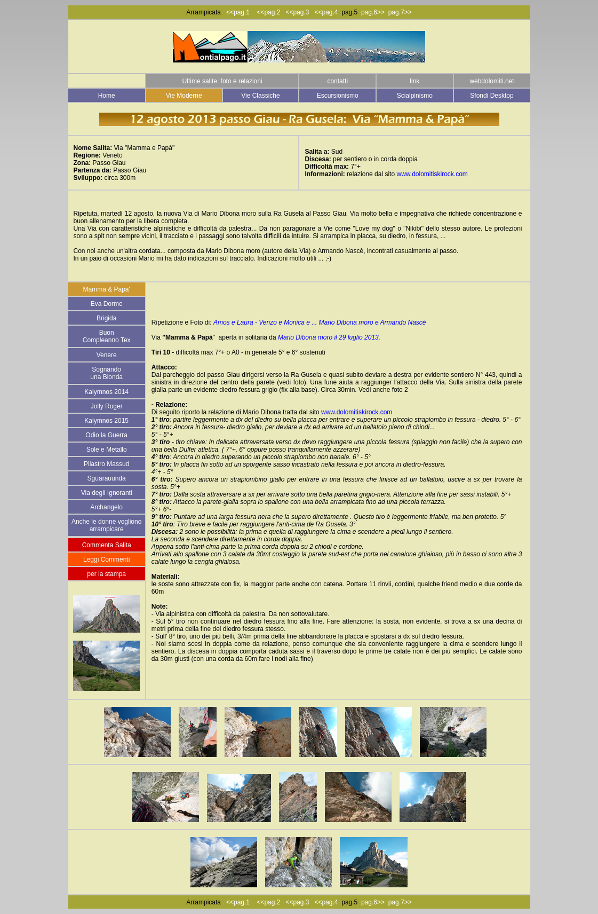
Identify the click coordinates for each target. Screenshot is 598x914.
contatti (337, 81)
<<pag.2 (271, 12)
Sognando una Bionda (106, 373)
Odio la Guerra (106, 435)
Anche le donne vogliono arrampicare (106, 525)
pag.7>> (400, 12)
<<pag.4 (326, 12)
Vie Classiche (260, 95)
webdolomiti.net (491, 81)
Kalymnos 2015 (106, 420)
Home (106, 95)
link (414, 81)
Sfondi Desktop (491, 95)
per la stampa (106, 574)
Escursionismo (337, 95)
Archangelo (106, 507)
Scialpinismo (415, 95)
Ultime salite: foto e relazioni (222, 81)
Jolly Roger (107, 406)
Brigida (106, 318)
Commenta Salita (106, 545)
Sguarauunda (106, 478)
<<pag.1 (238, 12)
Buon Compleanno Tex (107, 336)
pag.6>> (373, 12)
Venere (107, 355)
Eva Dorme (107, 304)
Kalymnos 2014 (106, 392)
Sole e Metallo (106, 449)
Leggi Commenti (106, 559)
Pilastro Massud (106, 464)
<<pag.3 (297, 12)
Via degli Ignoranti (106, 493)
